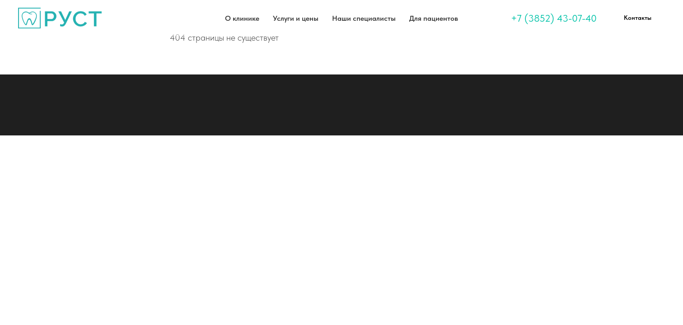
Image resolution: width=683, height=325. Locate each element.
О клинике (242, 18)
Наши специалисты (364, 18)
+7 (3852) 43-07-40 (554, 18)
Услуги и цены (295, 18)
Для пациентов (433, 18)
